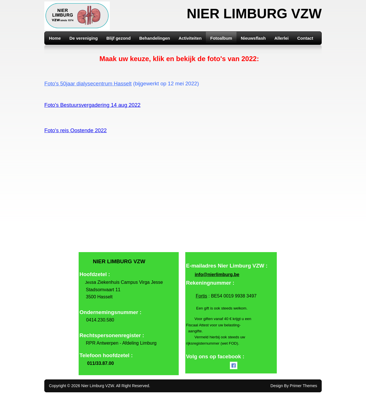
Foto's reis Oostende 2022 (75, 130)
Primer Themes (303, 385)
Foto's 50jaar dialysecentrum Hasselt (88, 84)
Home (55, 38)
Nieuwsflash (253, 38)
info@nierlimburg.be (217, 274)
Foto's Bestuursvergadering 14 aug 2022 (92, 105)
